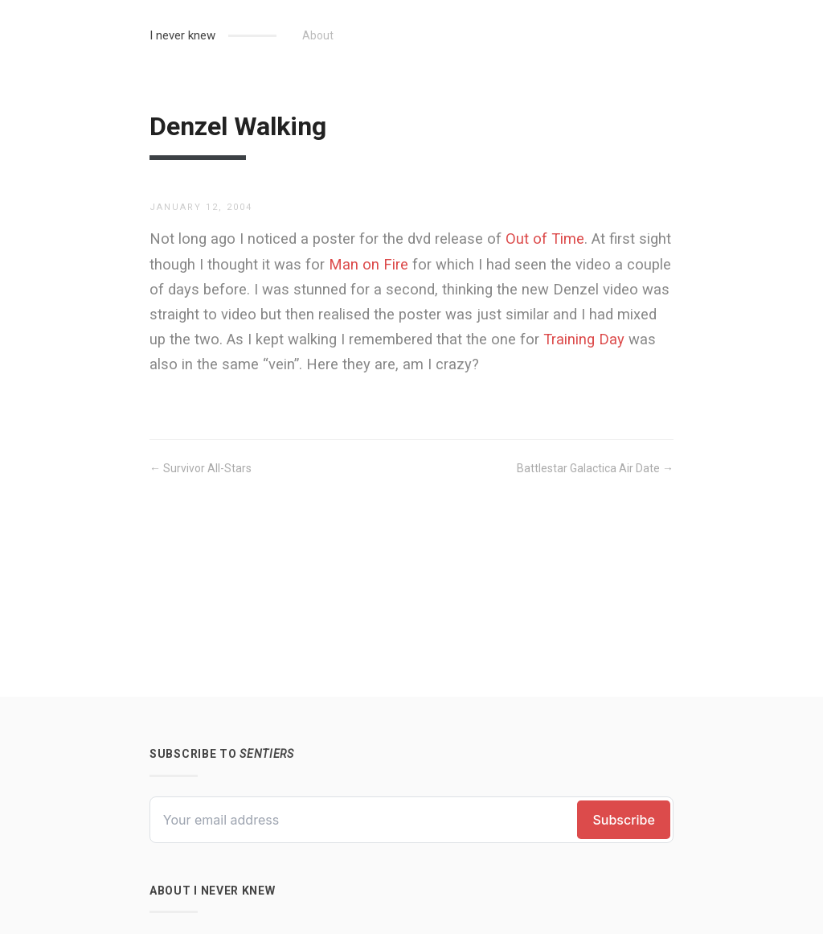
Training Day (583, 339)
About (318, 35)
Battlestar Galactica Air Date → (595, 468)
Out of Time (545, 238)
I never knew (182, 35)
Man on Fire (368, 264)
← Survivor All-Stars (200, 468)
